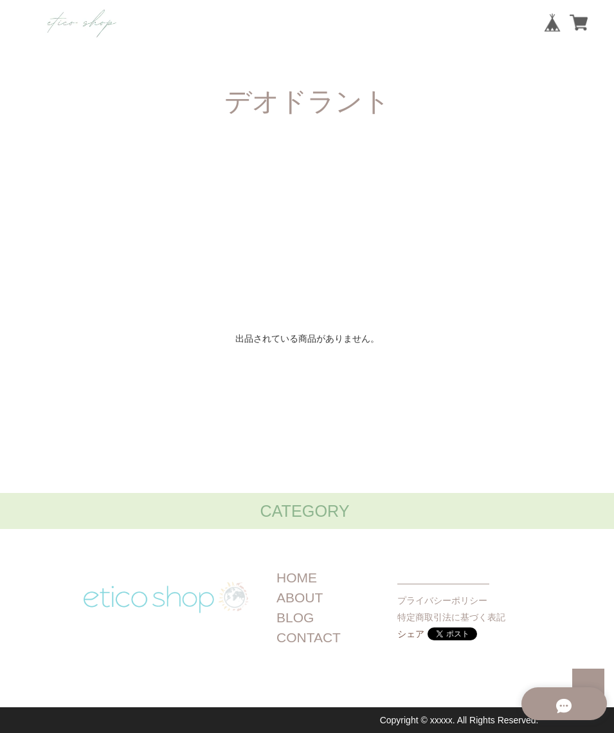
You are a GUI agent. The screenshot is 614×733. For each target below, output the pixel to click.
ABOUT (299, 597)
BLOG (295, 617)
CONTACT (308, 637)
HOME (296, 577)
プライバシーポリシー (442, 600)
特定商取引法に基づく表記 (451, 617)
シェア (410, 634)
